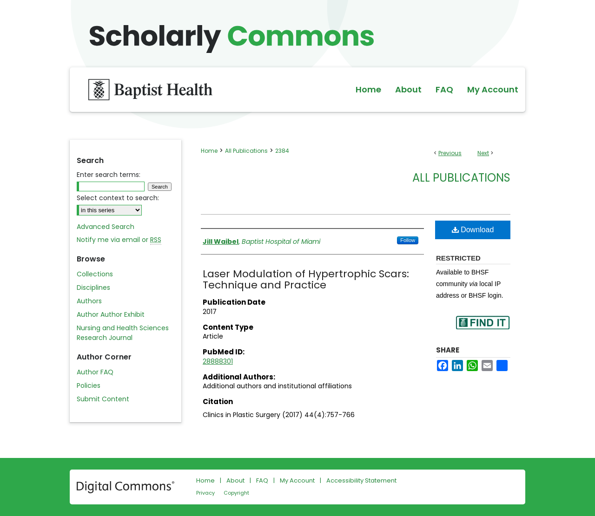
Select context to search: (118, 197)
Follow (407, 240)
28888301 (218, 361)
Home (209, 151)
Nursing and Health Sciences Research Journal (123, 332)
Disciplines (93, 287)
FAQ (262, 480)
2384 (282, 151)
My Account (297, 480)
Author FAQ (95, 372)
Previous (450, 153)
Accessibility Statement (361, 480)
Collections (95, 274)
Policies (88, 385)
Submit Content (103, 399)
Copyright (236, 492)
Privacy (205, 492)
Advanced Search (105, 226)
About (235, 480)
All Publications (246, 151)
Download (473, 230)
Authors (89, 301)
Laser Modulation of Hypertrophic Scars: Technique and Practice (306, 279)
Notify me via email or (119, 240)
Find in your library (482, 328)
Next (483, 153)
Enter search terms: (108, 174)
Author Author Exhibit (111, 314)
